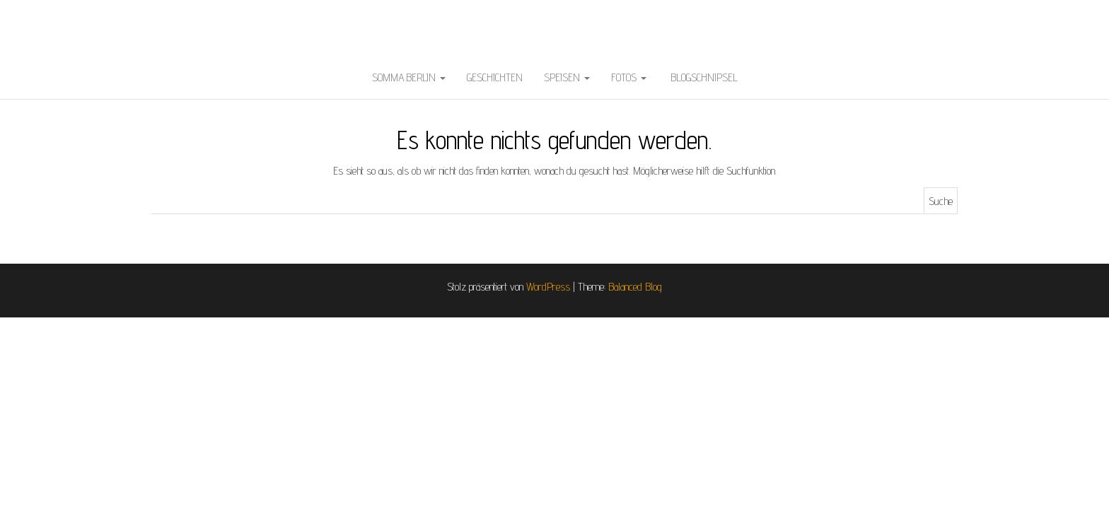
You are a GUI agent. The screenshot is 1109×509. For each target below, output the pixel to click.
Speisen (567, 77)
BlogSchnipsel (703, 77)
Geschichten (495, 77)
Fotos (628, 77)
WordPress (548, 286)
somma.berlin (409, 77)
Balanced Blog (635, 286)
